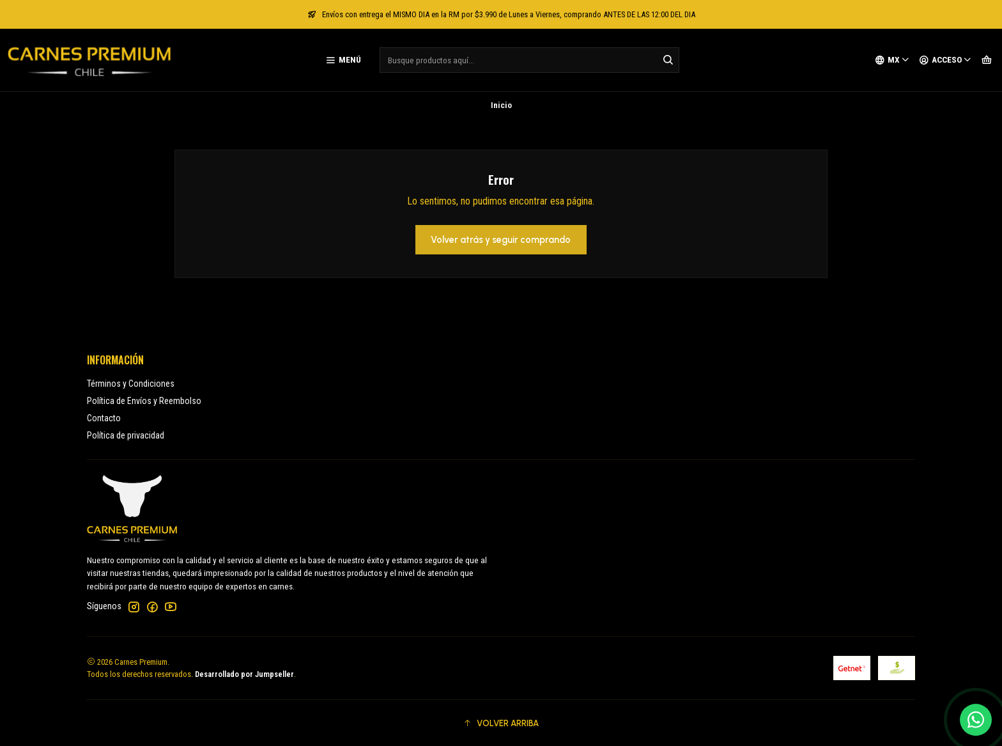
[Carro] (986, 60)
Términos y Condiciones (130, 383)
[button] (501, 723)
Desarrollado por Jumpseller (244, 674)
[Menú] (343, 60)
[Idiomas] (892, 60)
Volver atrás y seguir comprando (501, 239)
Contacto (104, 418)
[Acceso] (945, 60)
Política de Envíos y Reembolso (144, 401)
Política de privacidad (125, 435)
